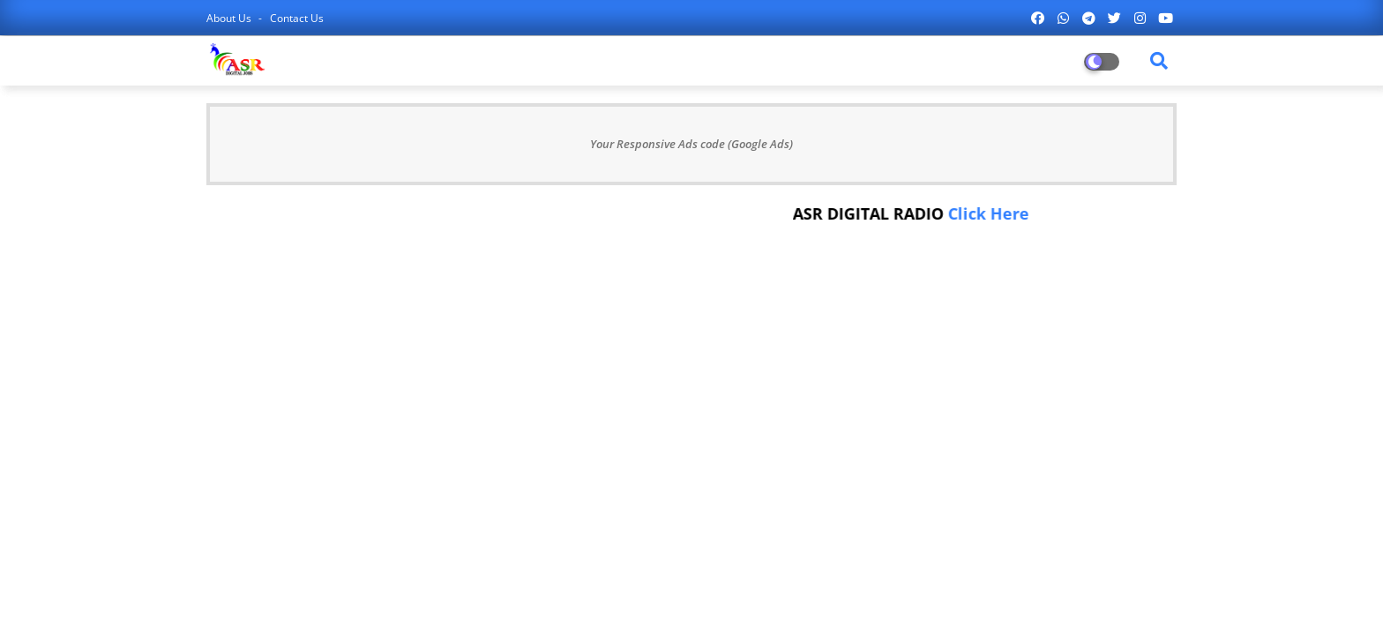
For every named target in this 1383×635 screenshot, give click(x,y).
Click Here (992, 213)
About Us (230, 18)
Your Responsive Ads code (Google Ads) (691, 144)
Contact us (297, 18)
